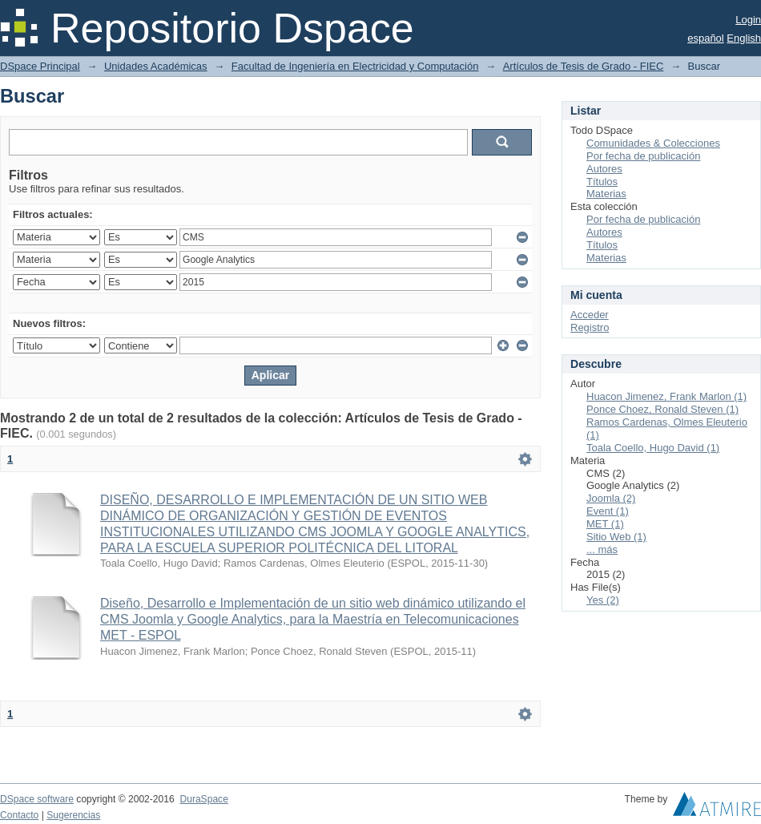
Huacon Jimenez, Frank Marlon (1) (666, 396)
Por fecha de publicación (643, 156)
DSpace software (37, 799)
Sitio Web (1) (616, 537)
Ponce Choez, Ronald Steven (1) (662, 409)
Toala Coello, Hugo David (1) (652, 448)
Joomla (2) (610, 498)
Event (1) (607, 511)
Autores (604, 169)
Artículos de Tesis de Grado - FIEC (583, 66)
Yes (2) (602, 600)
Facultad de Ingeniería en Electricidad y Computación (355, 66)
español (705, 38)
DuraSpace (203, 799)
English (744, 38)
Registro (589, 327)
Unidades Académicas (155, 66)
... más (602, 549)
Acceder (589, 315)
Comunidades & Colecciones (653, 143)
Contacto (19, 815)
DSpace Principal (40, 66)
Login (748, 20)
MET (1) (605, 524)
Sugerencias (73, 815)
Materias (606, 194)
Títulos (602, 182)
